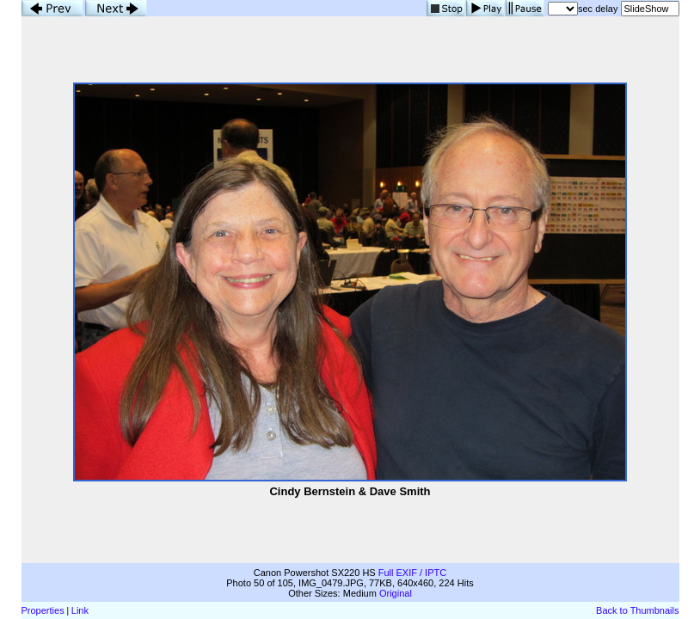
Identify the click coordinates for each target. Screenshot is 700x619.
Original (395, 593)
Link (80, 610)
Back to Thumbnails (637, 610)
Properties (42, 610)
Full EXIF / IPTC (412, 572)
